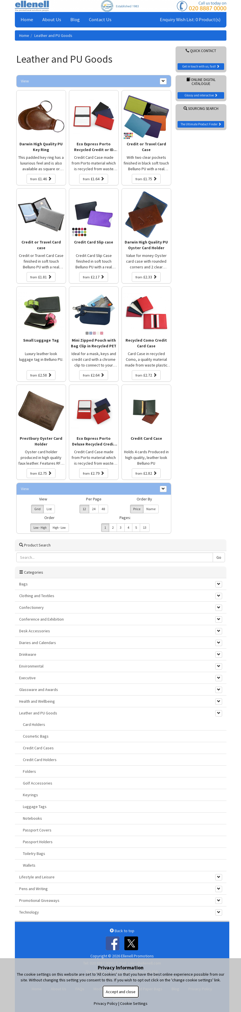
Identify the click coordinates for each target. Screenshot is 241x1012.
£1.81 (41, 277)
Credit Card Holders (40, 759)
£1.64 (93, 178)
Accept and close (121, 991)
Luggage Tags (35, 806)
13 (144, 527)
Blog (75, 19)
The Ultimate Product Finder (201, 124)
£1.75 (146, 178)
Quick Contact (201, 50)
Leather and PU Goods (53, 35)
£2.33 (146, 277)
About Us (51, 19)
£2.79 (93, 473)
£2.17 (93, 277)
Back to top (122, 930)
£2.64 (93, 375)
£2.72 (146, 375)
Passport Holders (38, 841)
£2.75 (41, 473)
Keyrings (30, 794)
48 (103, 509)
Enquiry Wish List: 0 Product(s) (190, 19)
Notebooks (32, 818)
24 (93, 509)
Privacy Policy (105, 1003)
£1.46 (41, 178)
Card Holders (34, 724)
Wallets (29, 865)
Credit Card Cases (38, 747)
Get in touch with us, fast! (201, 66)
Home (27, 19)
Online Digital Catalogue (201, 81)
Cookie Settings (134, 1003)
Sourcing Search (201, 108)
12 (84, 509)
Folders (29, 771)
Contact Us (100, 19)
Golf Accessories (37, 783)
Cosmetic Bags (36, 736)
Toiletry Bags (34, 853)
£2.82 (146, 473)
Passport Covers (37, 830)
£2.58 (41, 375)
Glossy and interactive (201, 95)
